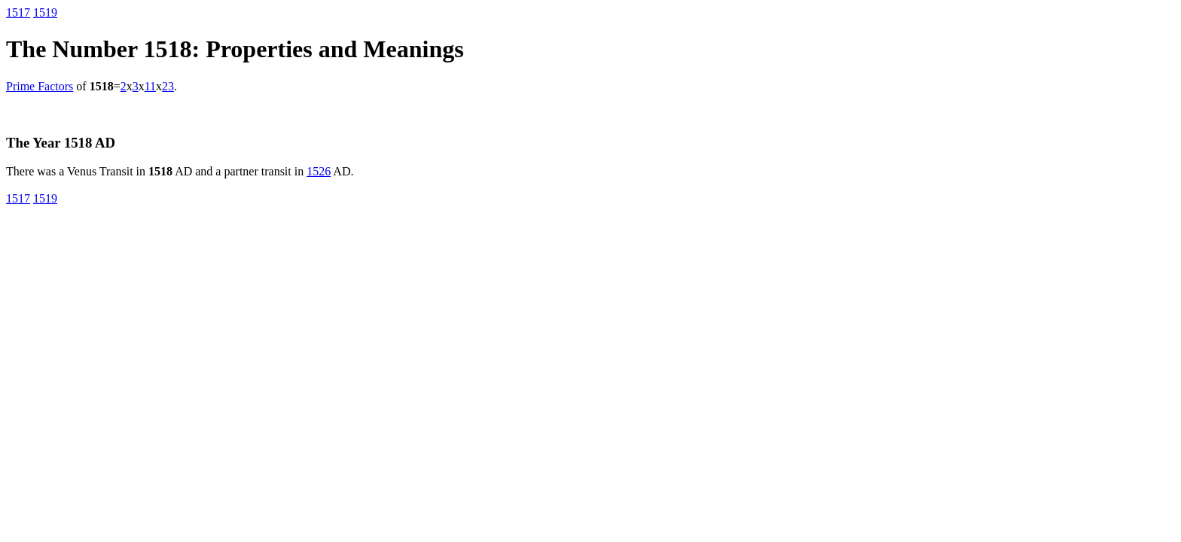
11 (150, 86)
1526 (319, 171)
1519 (45, 12)
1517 (18, 12)
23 (168, 86)
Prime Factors (39, 86)
